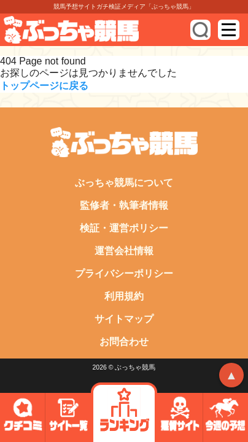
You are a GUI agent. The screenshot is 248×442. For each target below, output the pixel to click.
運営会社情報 (124, 251)
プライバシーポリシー (124, 273)
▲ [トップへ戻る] (231, 375)
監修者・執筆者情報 (124, 205)
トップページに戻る (44, 85)
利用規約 (124, 296)
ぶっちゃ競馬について (124, 182)
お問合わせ (124, 341)
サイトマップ (124, 319)
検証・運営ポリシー (124, 228)
